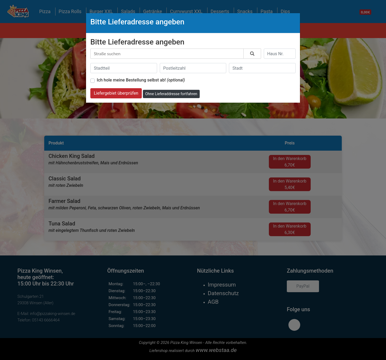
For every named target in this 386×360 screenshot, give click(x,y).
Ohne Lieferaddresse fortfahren (171, 94)
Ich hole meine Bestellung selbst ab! (141, 80)
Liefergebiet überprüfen (116, 93)
